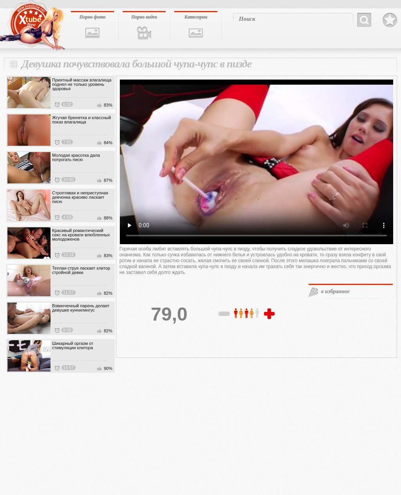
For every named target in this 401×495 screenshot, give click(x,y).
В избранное (390, 20)
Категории (195, 17)
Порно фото (92, 17)
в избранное (335, 291)
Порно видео (144, 17)
